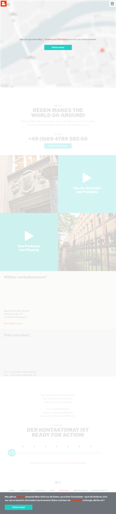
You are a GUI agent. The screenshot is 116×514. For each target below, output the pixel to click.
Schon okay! (18, 507)
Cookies (21, 497)
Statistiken (76, 500)
